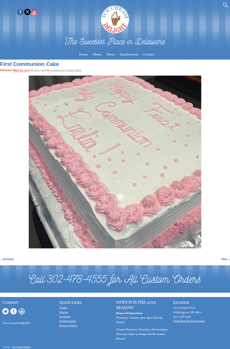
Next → (226, 259)
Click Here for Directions (189, 321)
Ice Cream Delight (21, 347)
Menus (63, 312)
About (97, 54)
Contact (148, 54)
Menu (110, 54)
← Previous (7, 259)
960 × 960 (40, 70)
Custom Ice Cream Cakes (65, 70)
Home (83, 54)
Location (65, 317)
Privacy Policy (68, 326)
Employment (129, 54)
